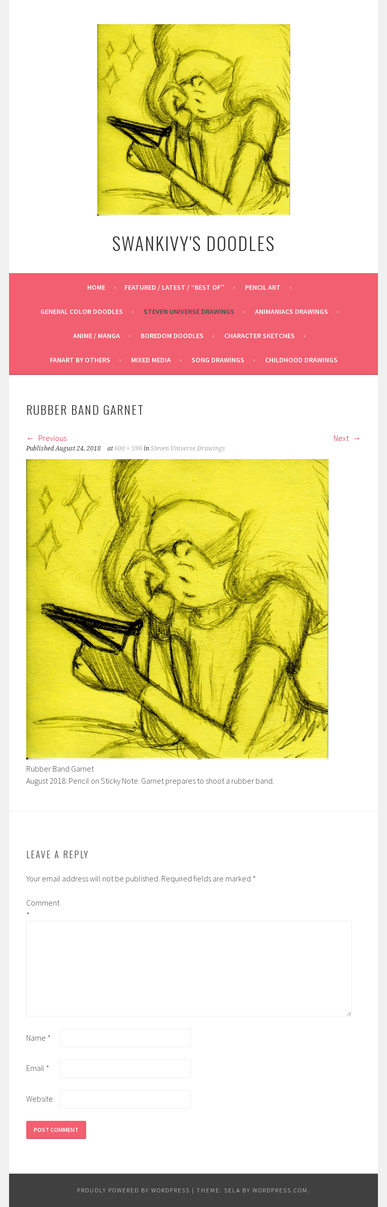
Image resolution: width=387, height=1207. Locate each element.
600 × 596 (128, 448)
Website (39, 1099)
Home (96, 287)
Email (37, 1068)
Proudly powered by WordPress (133, 1190)
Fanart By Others (80, 359)
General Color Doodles (81, 311)
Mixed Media (151, 359)
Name (38, 1038)
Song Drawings (217, 359)
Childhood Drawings (301, 359)
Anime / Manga (96, 335)
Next (347, 438)
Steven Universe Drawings (189, 311)
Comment (42, 909)
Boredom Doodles (172, 335)
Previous (46, 438)
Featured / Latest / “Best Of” (174, 287)
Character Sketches (259, 335)
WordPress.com (280, 1190)
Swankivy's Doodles (193, 242)
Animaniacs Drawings (291, 311)
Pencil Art (263, 287)
